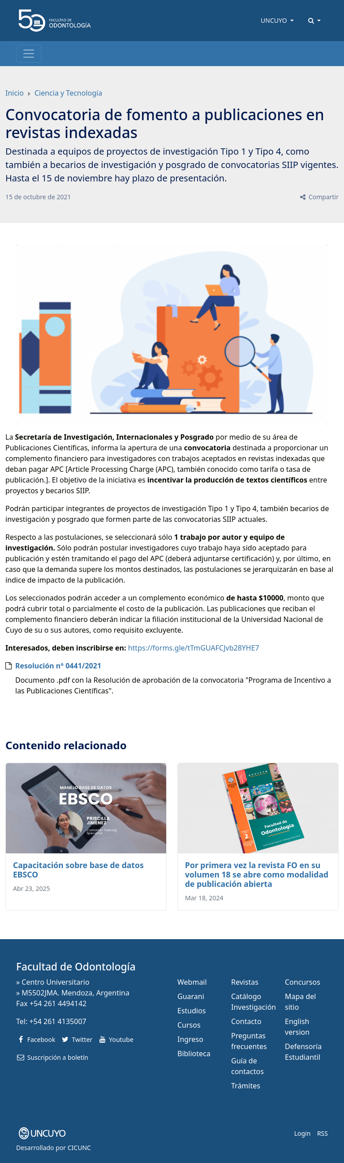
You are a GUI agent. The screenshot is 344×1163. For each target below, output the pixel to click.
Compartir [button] (319, 197)
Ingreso (190, 1039)
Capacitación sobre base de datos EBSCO (78, 870)
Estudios (191, 1011)
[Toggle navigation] (28, 54)
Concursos (302, 982)
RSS (322, 1133)
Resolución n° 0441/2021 (58, 666)
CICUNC (79, 1147)
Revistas (244, 982)
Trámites (245, 1086)
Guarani (190, 996)
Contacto (246, 1021)
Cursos (189, 1025)
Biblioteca (194, 1053)
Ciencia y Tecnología (68, 93)
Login (302, 1133)
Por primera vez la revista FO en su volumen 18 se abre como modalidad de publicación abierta (256, 874)
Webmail (192, 982)
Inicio (14, 93)
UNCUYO (274, 20)
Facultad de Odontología (76, 967)
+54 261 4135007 (57, 1021)
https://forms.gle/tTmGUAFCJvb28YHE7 (193, 648)
